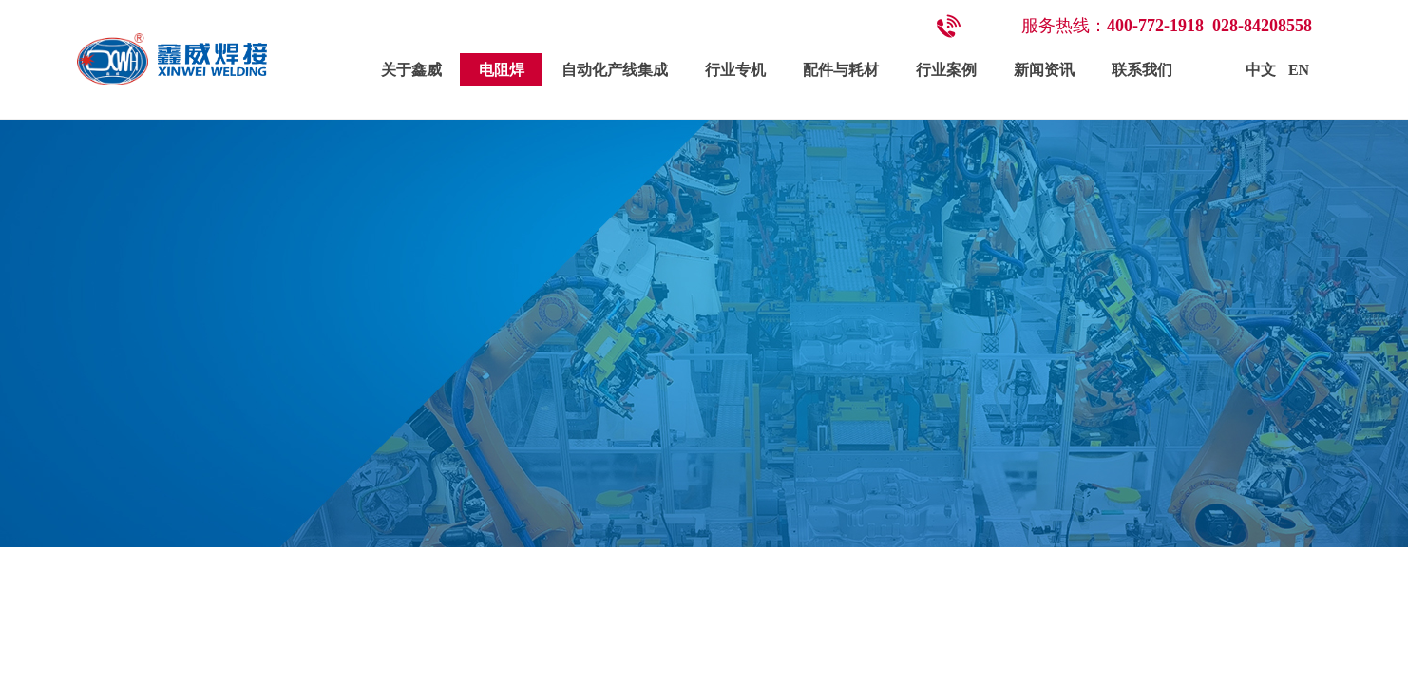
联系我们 (1142, 70)
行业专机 (735, 70)
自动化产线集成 (614, 70)
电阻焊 (501, 70)
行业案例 (946, 70)
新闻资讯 (1044, 70)
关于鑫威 (411, 70)
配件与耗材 (841, 70)
